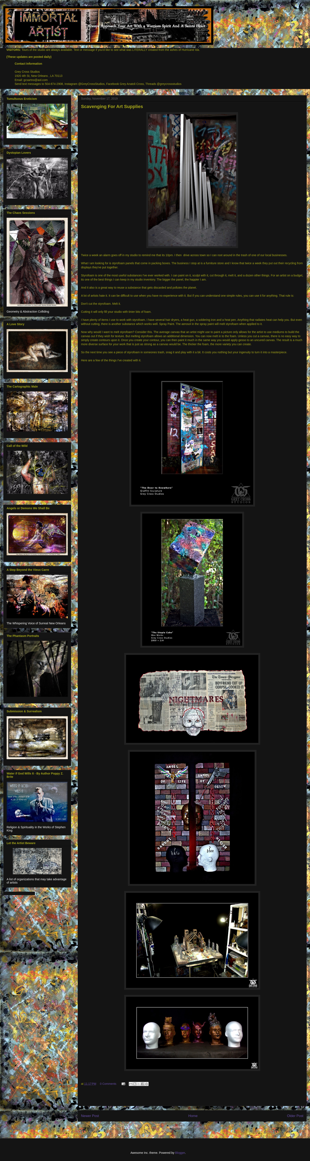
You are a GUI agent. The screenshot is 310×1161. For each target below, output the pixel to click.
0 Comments (108, 1083)
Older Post (295, 1116)
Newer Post (90, 1116)
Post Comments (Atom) (201, 1127)
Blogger (180, 1152)
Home (193, 1116)
